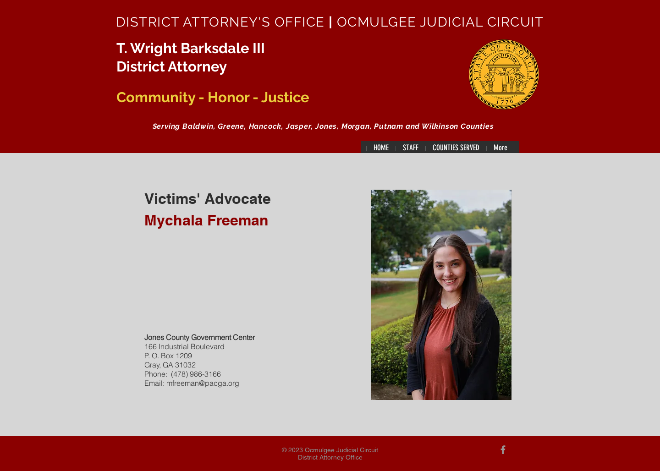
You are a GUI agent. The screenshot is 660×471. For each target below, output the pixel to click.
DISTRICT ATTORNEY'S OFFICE (222, 22)
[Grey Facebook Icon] (503, 449)
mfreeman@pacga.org (202, 383)
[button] (410, 147)
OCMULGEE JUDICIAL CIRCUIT (438, 22)
